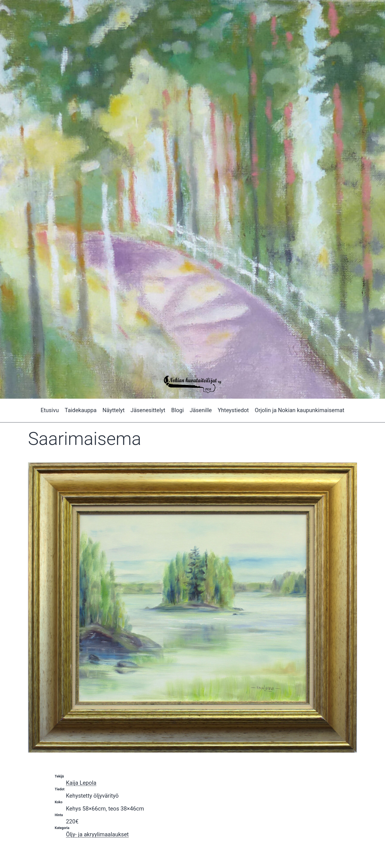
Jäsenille (201, 410)
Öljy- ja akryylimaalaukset (97, 834)
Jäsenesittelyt (147, 410)
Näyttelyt (113, 410)
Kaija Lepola (81, 782)
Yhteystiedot (233, 410)
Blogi (177, 410)
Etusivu (50, 410)
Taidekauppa (81, 410)
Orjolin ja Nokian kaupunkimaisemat (299, 410)
